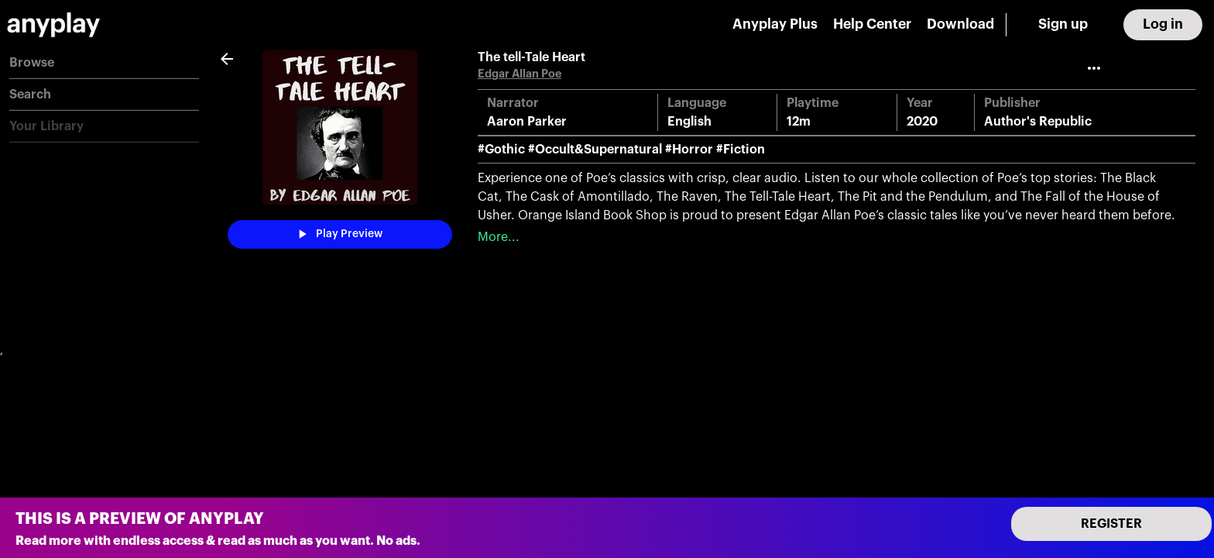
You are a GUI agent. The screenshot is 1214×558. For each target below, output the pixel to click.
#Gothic (501, 149)
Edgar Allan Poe (519, 74)
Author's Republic (1038, 121)
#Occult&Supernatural (595, 149)
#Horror (689, 149)
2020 (922, 121)
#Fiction (740, 149)
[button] (104, 63)
